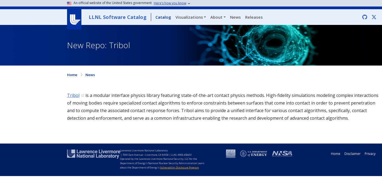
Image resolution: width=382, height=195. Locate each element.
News (235, 17)
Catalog (163, 17)
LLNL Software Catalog (118, 17)
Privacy (370, 153)
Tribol (73, 95)
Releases (254, 17)
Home (72, 74)
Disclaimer (352, 153)
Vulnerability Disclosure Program (179, 167)
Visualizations (189, 17)
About (216, 17)
